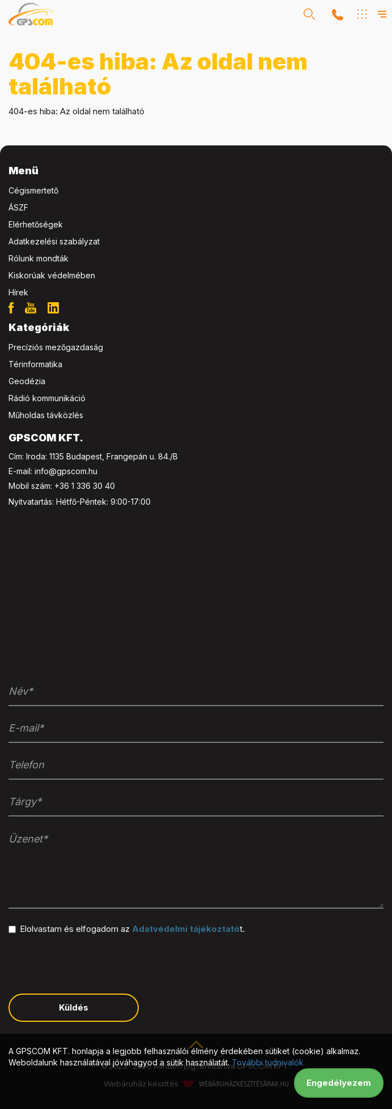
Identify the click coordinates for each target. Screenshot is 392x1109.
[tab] (196, 171)
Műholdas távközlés (45, 415)
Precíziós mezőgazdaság (55, 347)
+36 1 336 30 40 (84, 486)
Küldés (73, 1007)
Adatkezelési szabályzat (54, 241)
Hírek (18, 292)
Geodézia (26, 381)
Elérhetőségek (35, 224)
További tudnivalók (268, 1062)
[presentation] (94, 963)
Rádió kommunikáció (47, 398)
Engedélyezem (338, 1082)
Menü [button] (23, 171)
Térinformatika (35, 364)
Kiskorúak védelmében (51, 275)
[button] (309, 14)
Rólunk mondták (38, 258)
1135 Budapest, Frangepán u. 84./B (113, 456)
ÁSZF (18, 207)
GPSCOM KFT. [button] (45, 438)
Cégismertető (33, 190)
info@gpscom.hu (66, 471)
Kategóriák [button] (38, 327)
